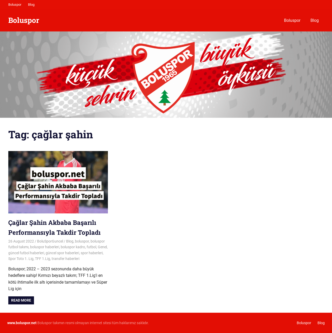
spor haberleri (92, 253)
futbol (91, 247)
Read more (21, 300)
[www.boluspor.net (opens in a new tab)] (22, 323)
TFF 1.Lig (42, 259)
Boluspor (14, 4)
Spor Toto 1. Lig (20, 259)
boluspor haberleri (44, 247)
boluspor (82, 241)
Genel (102, 247)
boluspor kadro (73, 247)
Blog (31, 4)
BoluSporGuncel (50, 241)
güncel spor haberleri (62, 253)
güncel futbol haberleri (26, 253)
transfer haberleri (65, 259)
